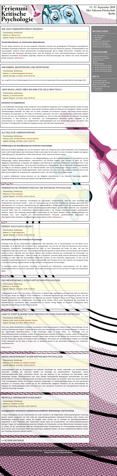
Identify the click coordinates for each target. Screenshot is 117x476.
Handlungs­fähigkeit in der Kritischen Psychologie (32, 357)
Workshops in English (101, 58)
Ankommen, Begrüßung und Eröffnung (25, 67)
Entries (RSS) (50, 452)
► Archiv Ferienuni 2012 (102, 69)
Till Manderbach (20, 138)
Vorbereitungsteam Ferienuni (22, 73)
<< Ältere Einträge (13, 440)
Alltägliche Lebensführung (18, 132)
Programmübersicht (100, 56)
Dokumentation (98, 64)
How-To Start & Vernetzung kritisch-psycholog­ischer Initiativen (41, 314)
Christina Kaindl (17, 95)
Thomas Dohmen (32, 138)
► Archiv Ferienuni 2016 (102, 66)
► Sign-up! (96, 39)
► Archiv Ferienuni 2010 (102, 71)
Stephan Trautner (31, 320)
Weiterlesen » (20, 58)
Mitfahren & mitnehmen (101, 41)
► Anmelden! (97, 37)
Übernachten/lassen (100, 43)
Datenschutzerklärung (101, 86)
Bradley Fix (18, 363)
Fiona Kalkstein (17, 194)
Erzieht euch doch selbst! (17, 226)
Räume (95, 62)
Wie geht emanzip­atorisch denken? (22, 29)
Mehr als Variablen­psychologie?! (22, 397)
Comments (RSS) (65, 452)
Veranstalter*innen (99, 81)
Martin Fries (15, 35)
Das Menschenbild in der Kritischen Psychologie (31, 280)
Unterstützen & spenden (101, 47)
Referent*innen (98, 60)
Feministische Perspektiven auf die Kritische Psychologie (36, 188)
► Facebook (97, 88)
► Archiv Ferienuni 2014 (102, 67)
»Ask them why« (98, 35)
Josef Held (15, 286)
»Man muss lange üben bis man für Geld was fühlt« (32, 89)
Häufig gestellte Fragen (101, 82)
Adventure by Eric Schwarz (67, 450)
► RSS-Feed (97, 90)
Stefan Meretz (92, 450)
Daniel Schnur (19, 320)
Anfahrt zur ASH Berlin (101, 45)
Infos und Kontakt (99, 84)
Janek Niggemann (17, 232)
